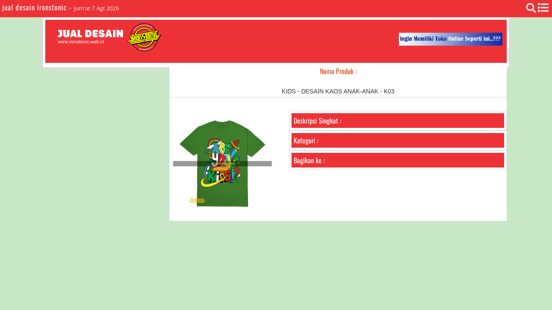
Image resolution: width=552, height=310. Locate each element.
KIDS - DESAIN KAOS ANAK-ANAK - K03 (338, 91)
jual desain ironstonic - (38, 7)
